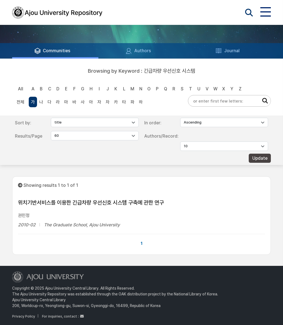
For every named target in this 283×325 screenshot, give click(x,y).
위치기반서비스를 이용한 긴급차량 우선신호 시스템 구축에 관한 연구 (91, 202)
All (20, 88)
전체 (20, 102)
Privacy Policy (23, 316)
